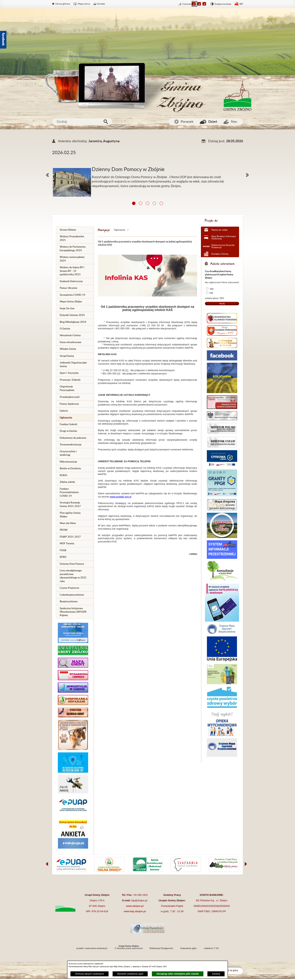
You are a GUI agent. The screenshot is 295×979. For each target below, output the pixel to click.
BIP (241, 4)
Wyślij (222, 303)
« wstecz (193, 554)
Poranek (187, 122)
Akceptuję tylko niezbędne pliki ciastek (177, 974)
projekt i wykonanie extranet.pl (91, 948)
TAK (212, 289)
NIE (211, 293)
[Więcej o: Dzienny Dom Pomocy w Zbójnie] (147, 163)
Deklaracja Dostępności (161, 948)
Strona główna (62, 4)
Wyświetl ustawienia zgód (130, 974)
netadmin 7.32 (211, 948)
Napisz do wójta (219, 230)
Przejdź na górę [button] (229, 970)
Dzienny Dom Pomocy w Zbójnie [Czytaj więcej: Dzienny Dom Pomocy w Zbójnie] (128, 169)
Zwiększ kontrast (222, 4)
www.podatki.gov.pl (120, 496)
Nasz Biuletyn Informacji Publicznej (223, 237)
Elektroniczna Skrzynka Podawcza (223, 246)
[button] (47, 175)
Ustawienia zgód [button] (188, 948)
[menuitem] (75, 230)
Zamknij (216, 974)
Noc (234, 122)
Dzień (212, 122)
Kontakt (101, 4)
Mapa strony (84, 4)
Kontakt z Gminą (219, 254)
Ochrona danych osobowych (89, 974)
